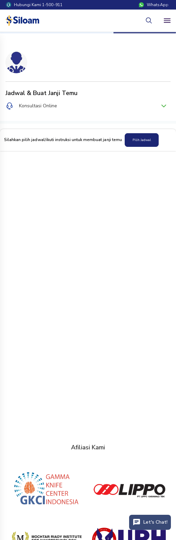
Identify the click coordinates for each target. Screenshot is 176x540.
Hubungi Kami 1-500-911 (34, 4)
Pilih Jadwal (142, 140)
